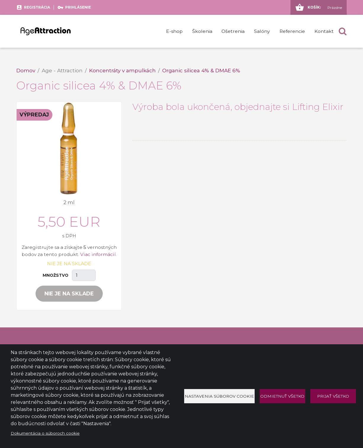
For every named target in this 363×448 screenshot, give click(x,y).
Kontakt (324, 31)
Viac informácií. (98, 254)
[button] (342, 31)
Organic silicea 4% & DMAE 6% (201, 70)
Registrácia (37, 7)
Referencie (292, 31)
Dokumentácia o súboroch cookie (45, 433)
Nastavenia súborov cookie (219, 396)
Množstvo (55, 275)
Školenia (202, 31)
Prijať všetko (333, 396)
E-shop (174, 31)
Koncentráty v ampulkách (122, 70)
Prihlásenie (78, 7)
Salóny (262, 31)
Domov (25, 70)
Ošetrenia (233, 31)
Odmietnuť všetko (282, 396)
